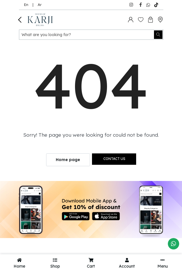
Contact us (114, 159)
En (26, 4)
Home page (68, 159)
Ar (40, 4)
